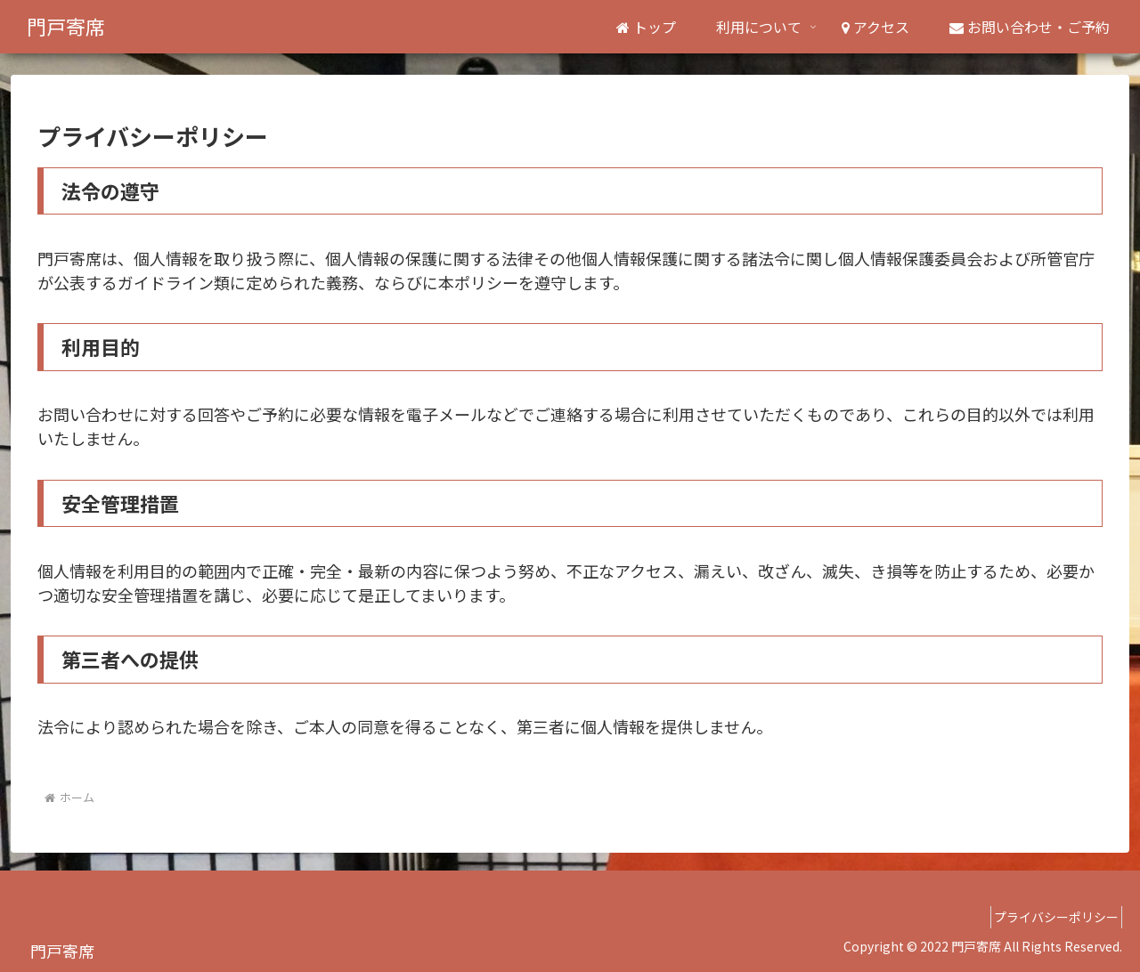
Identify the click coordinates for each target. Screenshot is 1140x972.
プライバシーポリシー (1050, 917)
